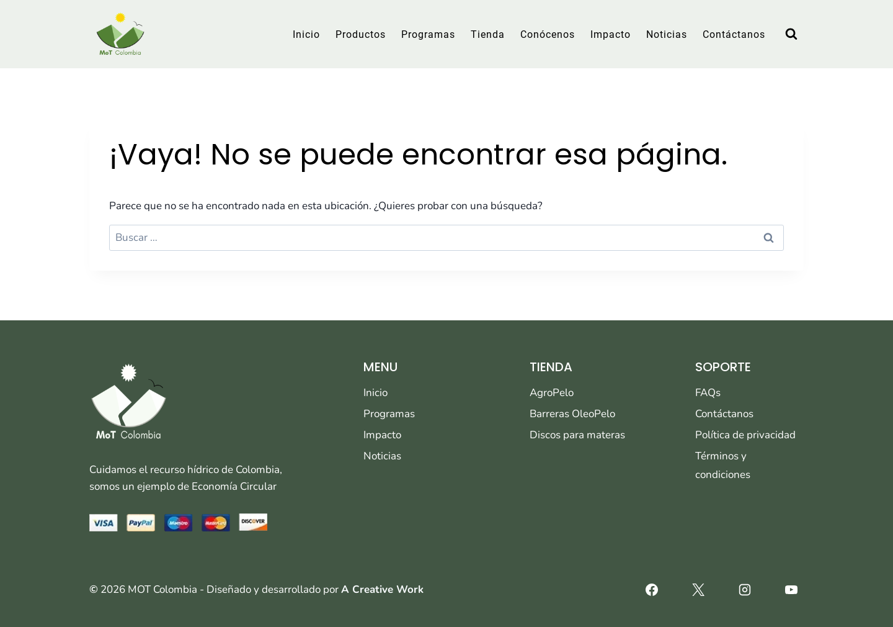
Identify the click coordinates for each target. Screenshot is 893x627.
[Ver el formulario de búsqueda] (791, 34)
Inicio (306, 34)
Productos (360, 34)
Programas (428, 34)
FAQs (708, 393)
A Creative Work (382, 589)
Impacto (610, 34)
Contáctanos (734, 34)
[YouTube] (791, 589)
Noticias (666, 34)
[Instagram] (744, 589)
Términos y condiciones (722, 465)
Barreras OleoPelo (572, 414)
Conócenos (547, 34)
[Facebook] (651, 589)
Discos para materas (577, 435)
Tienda (488, 34)
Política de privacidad (745, 435)
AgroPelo (552, 393)
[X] (698, 589)
